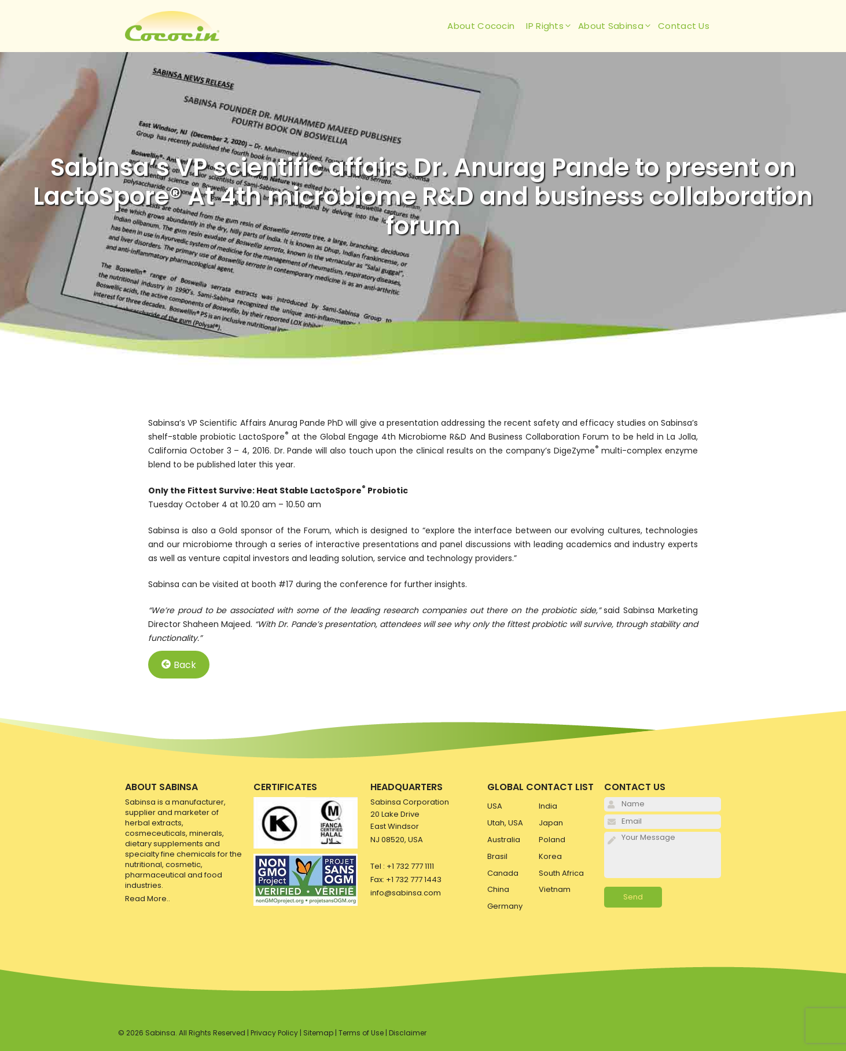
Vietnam (555, 889)
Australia (503, 839)
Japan (551, 822)
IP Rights (552, 26)
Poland (552, 839)
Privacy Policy (274, 1033)
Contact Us (683, 26)
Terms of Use (361, 1033)
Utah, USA (505, 822)
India (548, 806)
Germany (505, 906)
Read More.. (147, 898)
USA (494, 806)
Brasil (497, 856)
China (498, 889)
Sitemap (318, 1033)
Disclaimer (407, 1033)
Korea (550, 856)
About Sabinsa (618, 26)
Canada (502, 873)
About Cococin (480, 26)
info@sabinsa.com (405, 892)
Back (178, 664)
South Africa (561, 873)
